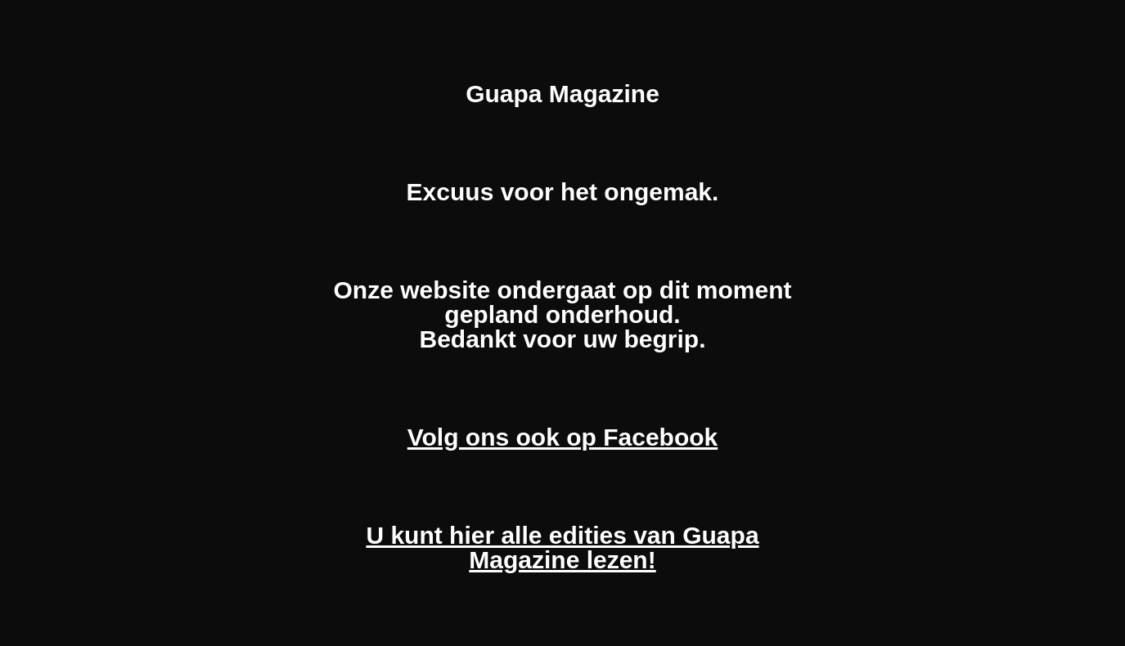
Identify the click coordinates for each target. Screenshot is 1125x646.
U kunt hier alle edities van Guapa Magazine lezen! (562, 547)
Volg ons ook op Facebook (562, 437)
